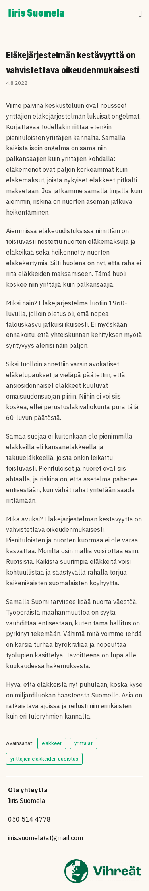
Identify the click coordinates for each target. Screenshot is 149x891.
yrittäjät (83, 743)
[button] (140, 14)
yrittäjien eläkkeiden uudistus (44, 758)
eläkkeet (52, 743)
